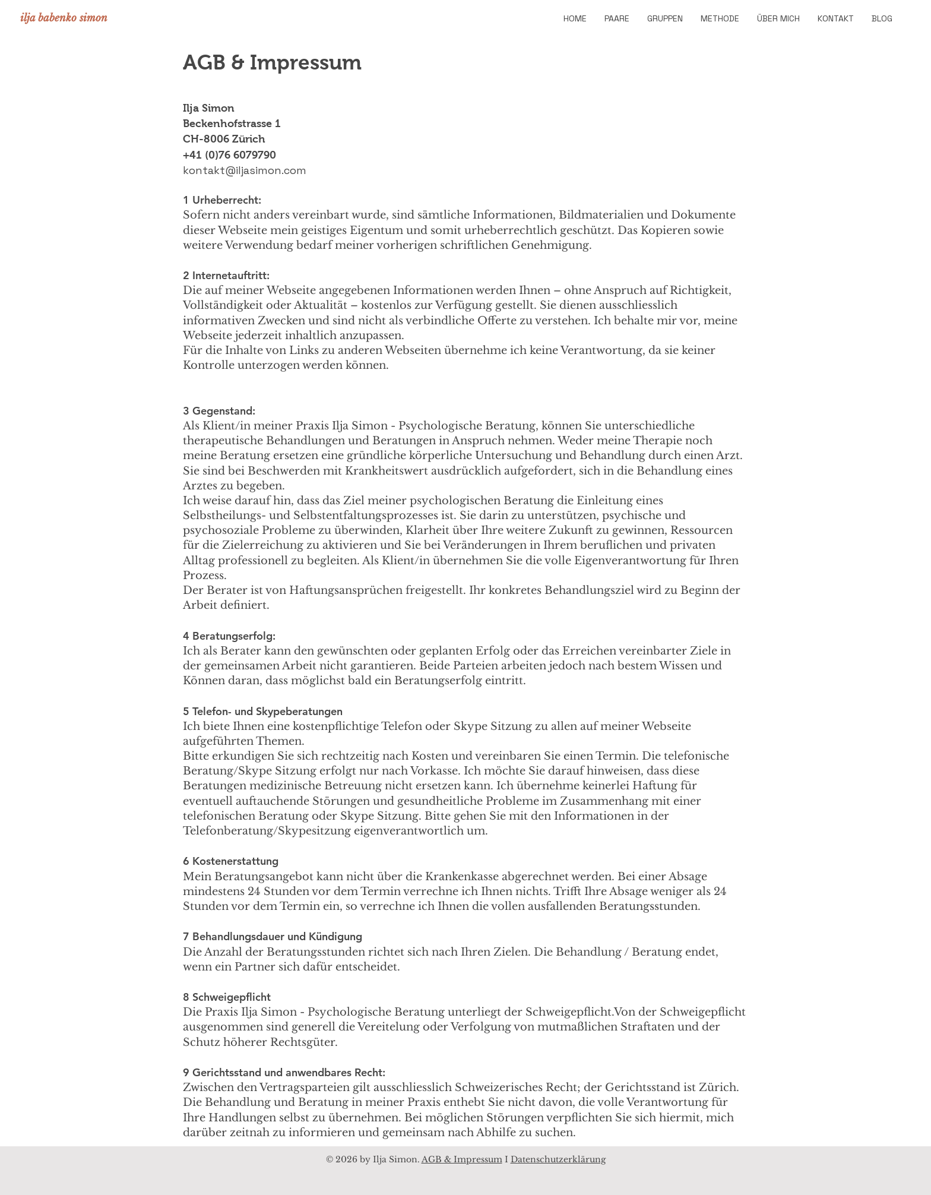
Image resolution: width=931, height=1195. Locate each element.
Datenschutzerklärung (558, 1159)
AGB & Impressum (462, 1159)
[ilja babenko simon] (65, 18)
